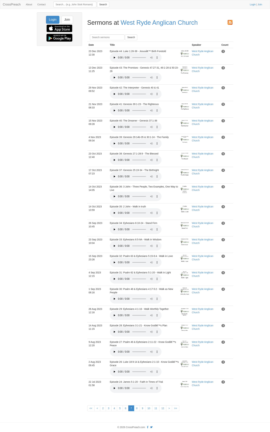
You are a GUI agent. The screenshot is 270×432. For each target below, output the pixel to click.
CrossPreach (12, 4)
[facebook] (147, 427)
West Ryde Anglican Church (159, 22)
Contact (41, 4)
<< (91, 408)
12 (163, 408)
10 (148, 408)
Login (253, 4)
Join (260, 4)
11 (155, 408)
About (29, 4)
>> (175, 408)
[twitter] (151, 427)
